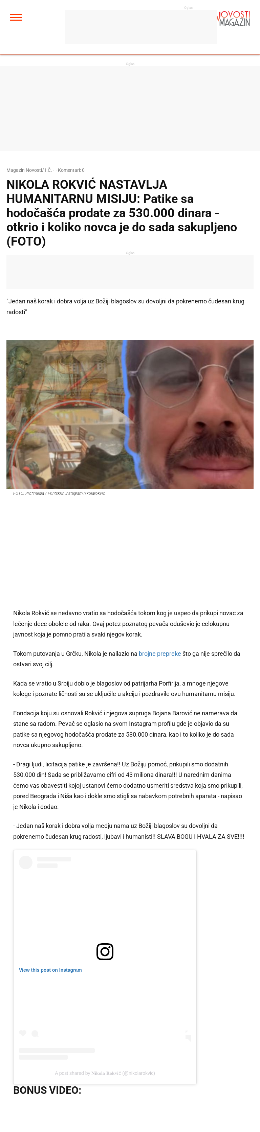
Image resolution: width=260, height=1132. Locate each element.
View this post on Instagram (50, 970)
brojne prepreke (160, 653)
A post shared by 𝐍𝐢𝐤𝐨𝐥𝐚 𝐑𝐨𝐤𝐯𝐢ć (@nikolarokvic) (105, 1073)
